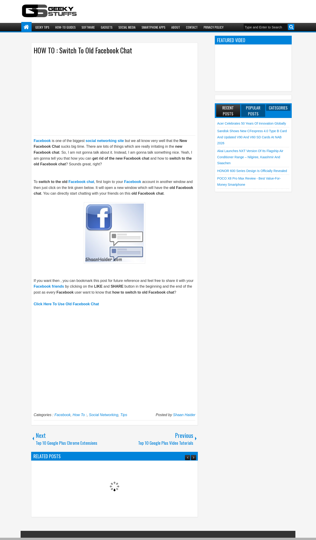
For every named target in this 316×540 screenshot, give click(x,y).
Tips (123, 415)
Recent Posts (228, 111)
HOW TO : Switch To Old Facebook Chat (83, 50)
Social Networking (103, 415)
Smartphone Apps (153, 27)
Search (291, 27)
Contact (192, 27)
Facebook (62, 415)
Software (88, 27)
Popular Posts (253, 111)
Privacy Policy (213, 27)
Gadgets (106, 27)
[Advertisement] (109, 95)
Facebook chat (81, 182)
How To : (80, 415)
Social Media (127, 27)
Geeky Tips (42, 27)
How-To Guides (65, 27)
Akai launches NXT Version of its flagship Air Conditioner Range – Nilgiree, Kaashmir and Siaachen (250, 157)
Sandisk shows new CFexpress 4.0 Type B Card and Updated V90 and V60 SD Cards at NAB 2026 (252, 137)
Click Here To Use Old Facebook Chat (66, 304)
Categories (278, 108)
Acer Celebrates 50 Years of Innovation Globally (251, 123)
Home (26, 27)
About (175, 27)
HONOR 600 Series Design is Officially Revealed (252, 171)
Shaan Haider (184, 415)
